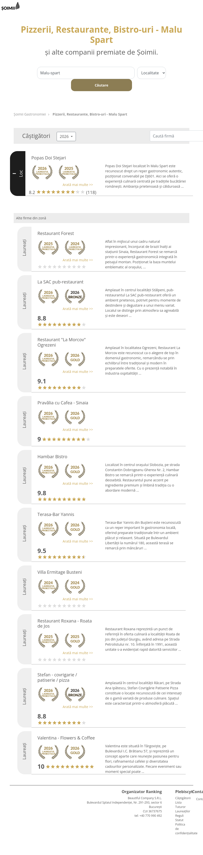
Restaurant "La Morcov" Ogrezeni (62, 342)
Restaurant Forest (56, 233)
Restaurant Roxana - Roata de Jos (65, 623)
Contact (198, 799)
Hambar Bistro (52, 456)
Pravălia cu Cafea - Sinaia (63, 403)
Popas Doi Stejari (48, 158)
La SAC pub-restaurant (61, 282)
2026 (65, 136)
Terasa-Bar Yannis (56, 514)
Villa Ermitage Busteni (60, 572)
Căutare (101, 85)
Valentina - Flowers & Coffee (66, 738)
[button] (61, 184)
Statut (179, 820)
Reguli (179, 816)
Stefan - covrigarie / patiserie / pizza (57, 677)
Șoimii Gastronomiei (30, 114)
